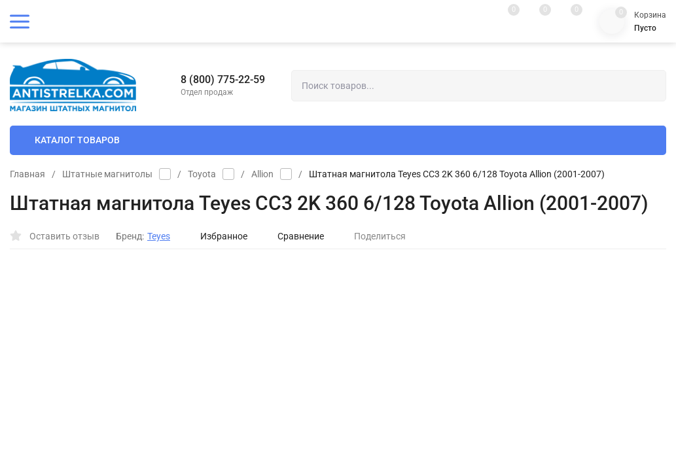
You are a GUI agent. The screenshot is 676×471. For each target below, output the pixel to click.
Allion (262, 174)
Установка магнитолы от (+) (424, 322)
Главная (27, 174)
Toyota (202, 174)
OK (461, 415)
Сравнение (294, 236)
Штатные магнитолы (107, 174)
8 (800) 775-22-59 (223, 79)
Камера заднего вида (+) (417, 299)
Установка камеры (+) (412, 345)
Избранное (217, 236)
